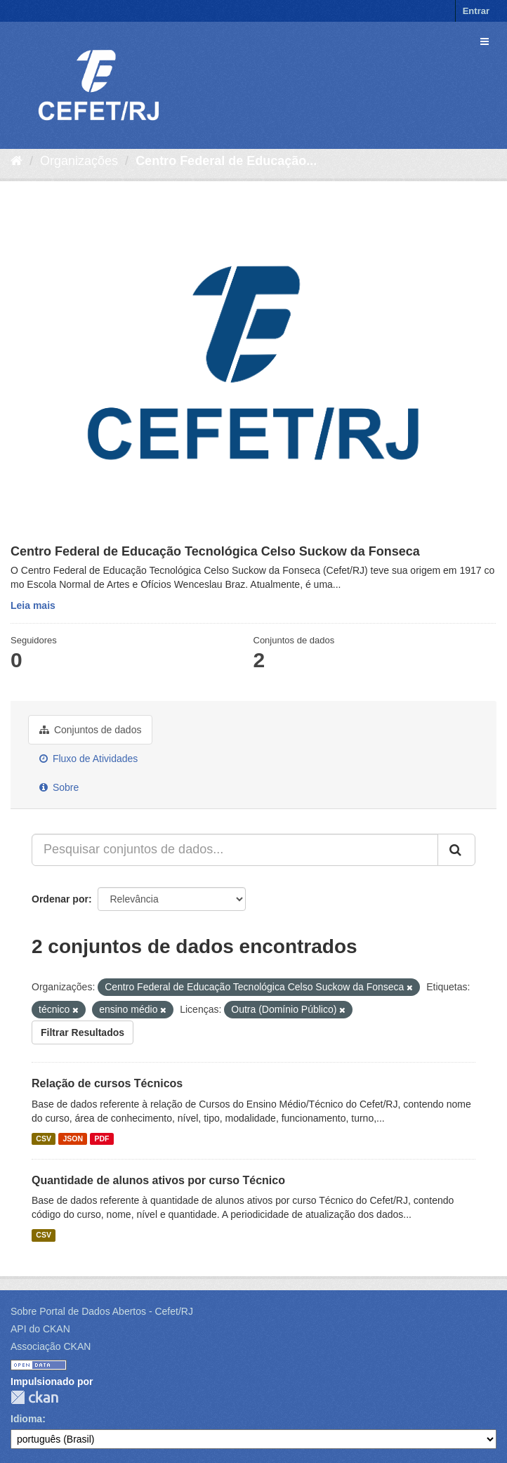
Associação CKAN (51, 1346)
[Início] (16, 161)
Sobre (59, 787)
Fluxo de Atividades (88, 758)
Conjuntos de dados (90, 729)
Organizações (79, 161)
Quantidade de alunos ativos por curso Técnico (158, 1180)
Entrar (476, 11)
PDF (101, 1138)
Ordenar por (60, 899)
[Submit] (456, 850)
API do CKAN (40, 1328)
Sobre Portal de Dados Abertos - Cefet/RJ (102, 1311)
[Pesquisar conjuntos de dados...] (235, 850)
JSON (72, 1138)
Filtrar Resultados (82, 1032)
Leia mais (33, 605)
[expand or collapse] (484, 41)
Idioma (26, 1418)
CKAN (34, 1397)
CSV (43, 1138)
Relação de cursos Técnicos (107, 1083)
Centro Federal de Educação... (226, 161)
